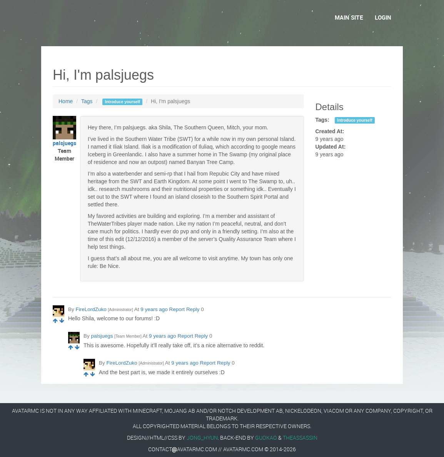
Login (383, 17)
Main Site (349, 17)
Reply (193, 309)
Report (177, 309)
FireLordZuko (91, 309)
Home (65, 101)
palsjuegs (102, 336)
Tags (87, 101)
